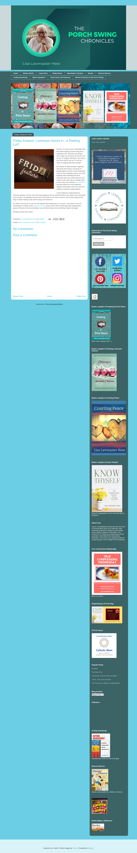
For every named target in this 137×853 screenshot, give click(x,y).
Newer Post (18, 296)
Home (16, 73)
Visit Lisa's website (98, 142)
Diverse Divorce (104, 73)
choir (20, 222)
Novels (90, 73)
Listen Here (43, 73)
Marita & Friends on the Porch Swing (89, 77)
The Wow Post (97, 672)
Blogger (90, 848)
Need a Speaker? (39, 77)
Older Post (81, 296)
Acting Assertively (21, 77)
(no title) (95, 668)
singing (42, 222)
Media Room (57, 73)
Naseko (75, 848)
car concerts (79, 182)
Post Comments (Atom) (54, 304)
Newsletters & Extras (75, 73)
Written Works (28, 73)
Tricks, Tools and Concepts (101, 679)
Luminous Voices (39, 206)
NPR (37, 222)
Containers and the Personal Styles (104, 676)
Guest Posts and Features (60, 77)
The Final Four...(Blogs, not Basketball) (106, 683)
